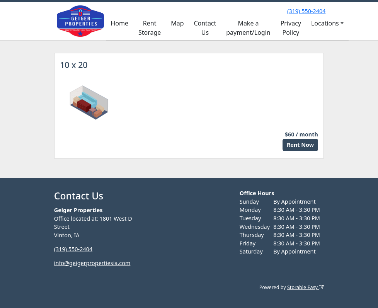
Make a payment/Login (248, 28)
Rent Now (300, 144)
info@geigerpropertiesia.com (92, 263)
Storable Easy (305, 287)
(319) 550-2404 (306, 11)
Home (119, 23)
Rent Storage (149, 28)
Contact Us (205, 28)
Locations (325, 23)
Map (177, 23)
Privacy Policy (291, 28)
